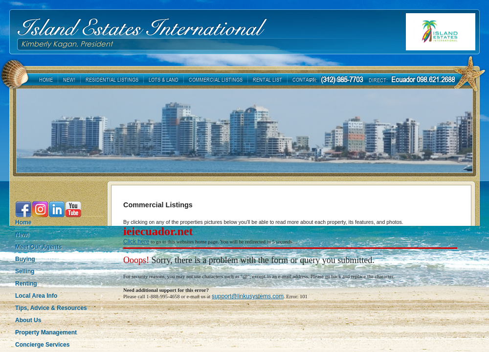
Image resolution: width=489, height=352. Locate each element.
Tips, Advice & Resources (51, 308)
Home (23, 222)
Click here (136, 241)
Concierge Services (42, 344)
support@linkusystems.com (248, 296)
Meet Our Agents (38, 246)
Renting (26, 283)
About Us (28, 320)
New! (22, 234)
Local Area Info (36, 295)
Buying (25, 259)
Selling (24, 271)
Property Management (46, 332)
